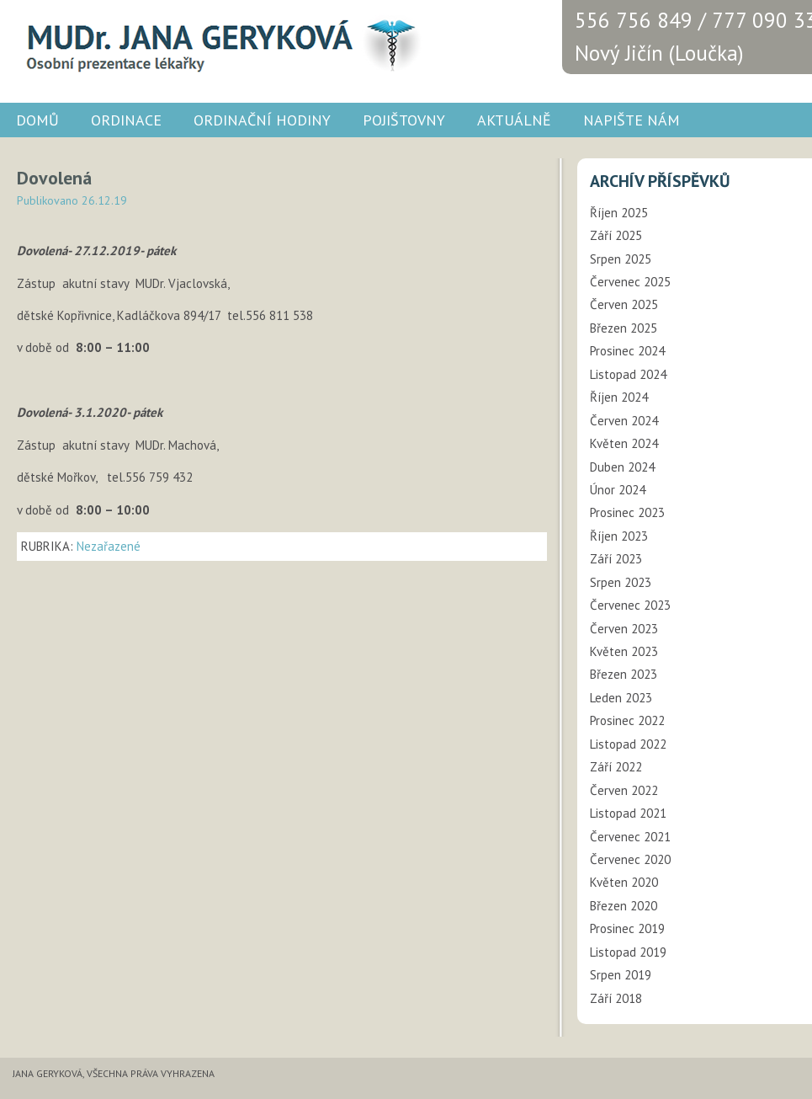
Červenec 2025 (630, 282)
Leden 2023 (621, 698)
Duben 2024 (622, 467)
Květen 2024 (624, 443)
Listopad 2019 (628, 952)
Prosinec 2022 (627, 720)
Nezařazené (109, 546)
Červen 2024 (624, 421)
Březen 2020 (623, 906)
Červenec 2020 (630, 859)
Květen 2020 (624, 882)
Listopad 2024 (628, 374)
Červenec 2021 (630, 837)
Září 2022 (616, 767)
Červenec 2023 (630, 605)
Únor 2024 (617, 490)
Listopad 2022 (628, 744)
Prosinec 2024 (627, 351)
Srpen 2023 (620, 582)
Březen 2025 (623, 328)
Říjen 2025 (619, 213)
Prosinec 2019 (627, 928)
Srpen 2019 (620, 975)
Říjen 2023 (619, 536)
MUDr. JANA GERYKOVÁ (218, 42)
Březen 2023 (623, 674)
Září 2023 (616, 559)
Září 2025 (616, 235)
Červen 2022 (624, 790)
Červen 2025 (624, 304)
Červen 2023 (624, 629)
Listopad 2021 (628, 813)
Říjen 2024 (619, 397)
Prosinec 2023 (627, 512)
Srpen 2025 (620, 259)
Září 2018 (616, 998)
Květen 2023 (624, 651)
